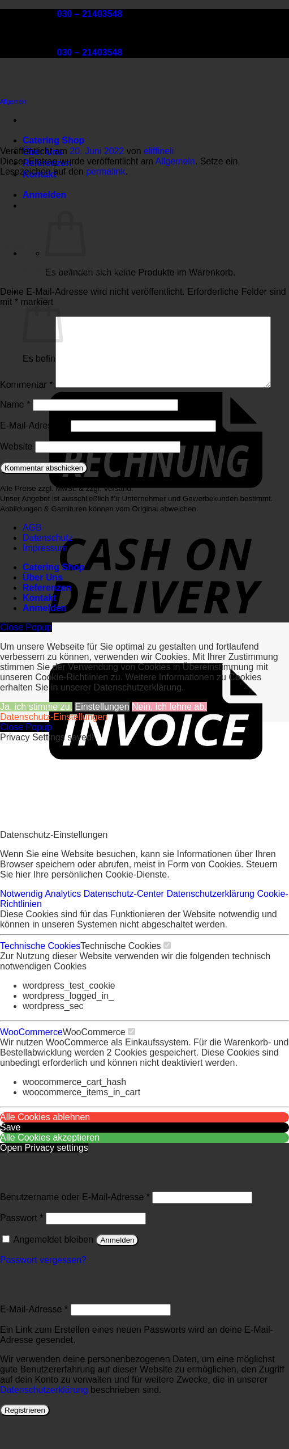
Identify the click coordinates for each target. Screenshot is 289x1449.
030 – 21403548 (89, 14)
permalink (105, 171)
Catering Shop (53, 140)
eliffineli (159, 151)
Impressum (45, 572)
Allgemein (13, 101)
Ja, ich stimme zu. (36, 730)
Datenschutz (48, 561)
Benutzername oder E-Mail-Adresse (75, 1221)
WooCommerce (31, 1056)
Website (16, 470)
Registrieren (25, 1434)
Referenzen (47, 611)
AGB (32, 551)
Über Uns (43, 601)
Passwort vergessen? (43, 1284)
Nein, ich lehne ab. (169, 730)
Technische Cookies (40, 970)
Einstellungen (102, 730)
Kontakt (40, 621)
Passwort (21, 1242)
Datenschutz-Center (125, 917)
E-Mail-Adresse (34, 449)
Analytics (64, 917)
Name (15, 428)
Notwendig (22, 917)
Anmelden (117, 1264)
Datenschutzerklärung (211, 917)
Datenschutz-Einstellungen (53, 740)
